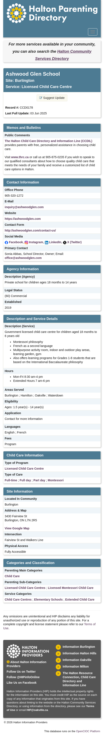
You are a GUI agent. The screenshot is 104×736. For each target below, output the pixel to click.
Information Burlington (79, 646)
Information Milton (76, 666)
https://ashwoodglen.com (23, 218)
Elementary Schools (48, 599)
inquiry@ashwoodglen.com (24, 207)
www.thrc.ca (20, 157)
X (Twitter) (74, 242)
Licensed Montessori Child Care (70, 588)
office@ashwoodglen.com (23, 258)
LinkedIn (55, 242)
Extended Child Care (79, 599)
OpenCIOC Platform (88, 731)
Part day (39, 480)
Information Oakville (77, 660)
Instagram (36, 242)
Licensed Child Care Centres (25, 588)
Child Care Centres (18, 599)
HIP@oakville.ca (37, 710)
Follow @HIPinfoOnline (23, 677)
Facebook (16, 242)
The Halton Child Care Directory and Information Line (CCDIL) (48, 141)
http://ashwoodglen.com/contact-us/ (30, 230)
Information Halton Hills (80, 653)
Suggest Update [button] (51, 97)
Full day (25, 480)
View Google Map (17, 528)
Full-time (11, 480)
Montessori (56, 480)
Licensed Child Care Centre (24, 468)
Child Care (12, 576)
